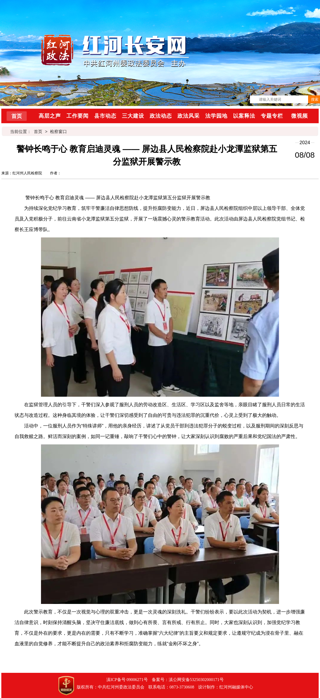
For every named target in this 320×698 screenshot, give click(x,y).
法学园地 (216, 116)
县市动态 (105, 116)
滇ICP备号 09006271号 (127, 679)
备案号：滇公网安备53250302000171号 (188, 679)
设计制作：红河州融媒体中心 (225, 687)
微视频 (299, 116)
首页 (16, 116)
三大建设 (133, 116)
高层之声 (50, 116)
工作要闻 (77, 116)
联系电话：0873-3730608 (171, 687)
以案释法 (244, 116)
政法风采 (188, 116)
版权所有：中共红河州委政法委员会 (110, 687)
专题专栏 (272, 116)
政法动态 (161, 116)
